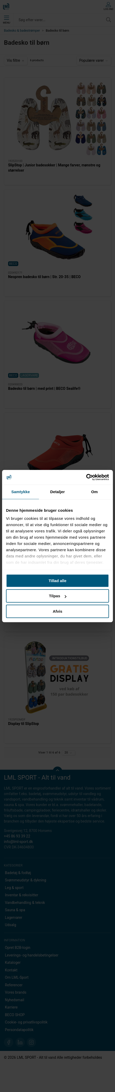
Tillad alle (57, 580)
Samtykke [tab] (20, 491)
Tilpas (57, 596)
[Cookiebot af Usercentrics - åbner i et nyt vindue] (86, 477)
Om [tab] (94, 491)
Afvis (57, 611)
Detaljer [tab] (57, 491)
